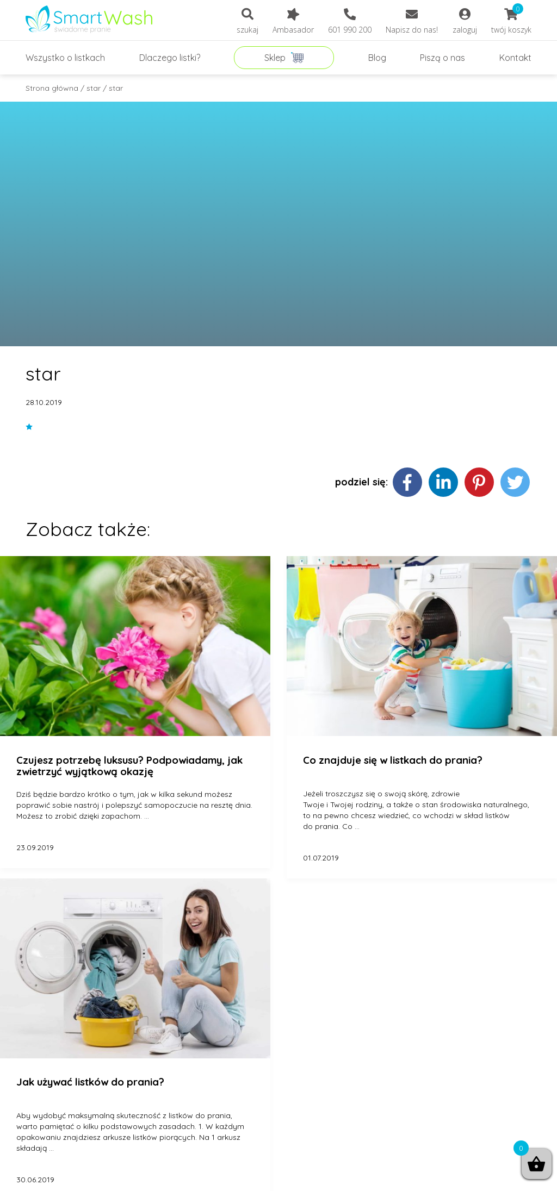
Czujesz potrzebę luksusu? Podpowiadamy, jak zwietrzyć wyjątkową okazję (129, 766)
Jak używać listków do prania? (90, 1082)
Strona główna (52, 88)
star (93, 88)
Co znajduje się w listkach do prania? (392, 760)
